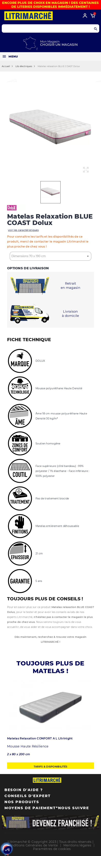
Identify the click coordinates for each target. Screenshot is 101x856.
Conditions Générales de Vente (32, 845)
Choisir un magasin (59, 44)
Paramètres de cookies (52, 849)
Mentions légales (77, 845)
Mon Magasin (50, 41)
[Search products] (50, 28)
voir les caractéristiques (23, 230)
